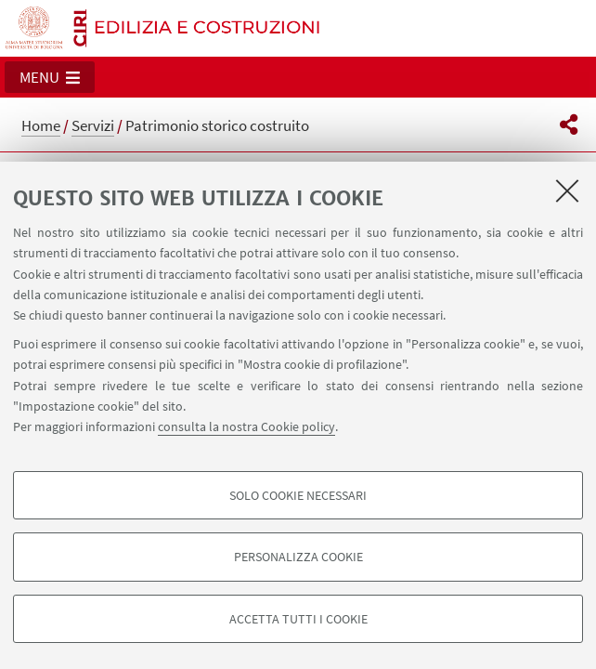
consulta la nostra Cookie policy (246, 426)
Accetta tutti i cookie (298, 618)
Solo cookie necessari (298, 495)
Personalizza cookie (298, 556)
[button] (50, 77)
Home (40, 125)
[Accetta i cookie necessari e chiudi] (567, 190)
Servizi (92, 125)
